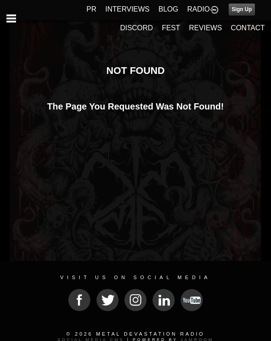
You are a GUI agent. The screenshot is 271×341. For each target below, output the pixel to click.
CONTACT (248, 28)
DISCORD (136, 28)
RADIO (198, 9)
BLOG (168, 9)
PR (91, 9)
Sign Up (242, 9)
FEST (171, 28)
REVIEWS (205, 28)
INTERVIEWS (127, 9)
